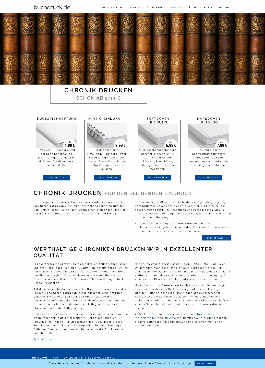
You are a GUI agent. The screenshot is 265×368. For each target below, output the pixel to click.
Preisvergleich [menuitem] (111, 7)
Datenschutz (73, 358)
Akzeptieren (205, 363)
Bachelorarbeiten (201, 314)
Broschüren (173, 318)
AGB (55, 358)
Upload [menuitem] (224, 7)
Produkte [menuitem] (177, 7)
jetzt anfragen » (217, 238)
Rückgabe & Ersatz (101, 358)
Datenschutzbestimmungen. (174, 363)
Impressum (39, 358)
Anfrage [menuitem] (157, 7)
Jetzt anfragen (56, 178)
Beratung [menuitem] (136, 7)
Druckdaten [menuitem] (202, 7)
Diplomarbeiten (146, 318)
